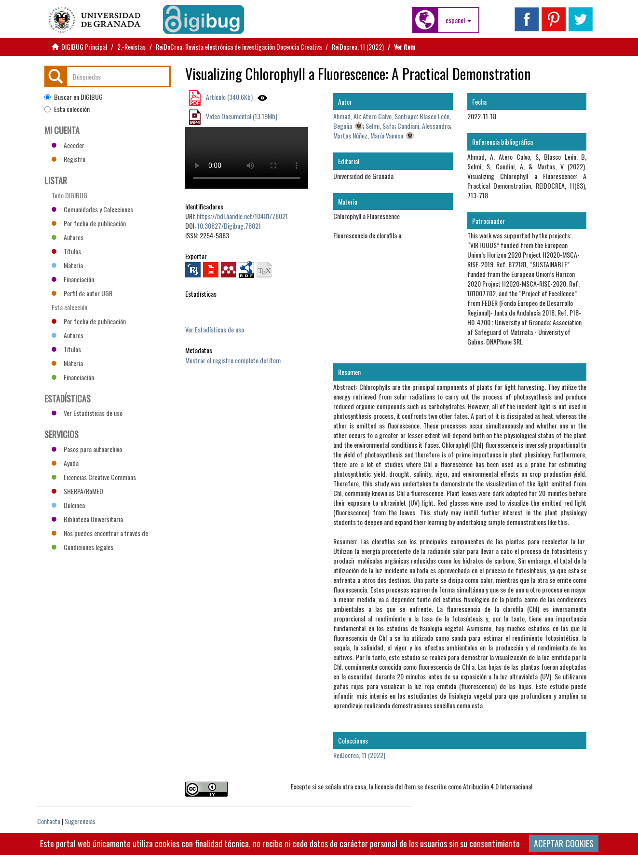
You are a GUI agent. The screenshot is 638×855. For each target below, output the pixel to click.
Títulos (66, 251)
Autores (67, 237)
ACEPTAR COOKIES (564, 843)
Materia (67, 265)
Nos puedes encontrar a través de (100, 533)
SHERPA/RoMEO (77, 491)
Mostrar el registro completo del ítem (233, 360)
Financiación (73, 279)
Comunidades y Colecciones (92, 209)
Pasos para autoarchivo (87, 449)
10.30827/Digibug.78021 (229, 226)
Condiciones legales (82, 547)
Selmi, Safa (380, 126)
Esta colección (67, 109)
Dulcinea (68, 505)
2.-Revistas (131, 46)
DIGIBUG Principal (84, 46)
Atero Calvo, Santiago (390, 116)
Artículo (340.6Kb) (228, 97)
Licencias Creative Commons (94, 477)
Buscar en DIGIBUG (73, 97)
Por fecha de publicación (89, 223)
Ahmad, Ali (346, 116)
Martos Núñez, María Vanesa (368, 135)
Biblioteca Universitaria (87, 519)
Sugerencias (80, 821)
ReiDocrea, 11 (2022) (358, 46)
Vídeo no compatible (246, 158)
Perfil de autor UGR (82, 293)
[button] (458, 20)
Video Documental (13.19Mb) (240, 116)
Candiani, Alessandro (423, 126)
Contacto (48, 821)
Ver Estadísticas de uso (214, 329)
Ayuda (65, 463)
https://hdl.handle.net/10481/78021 (242, 216)
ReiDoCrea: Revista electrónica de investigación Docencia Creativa (239, 46)
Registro (68, 159)
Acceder (68, 145)
